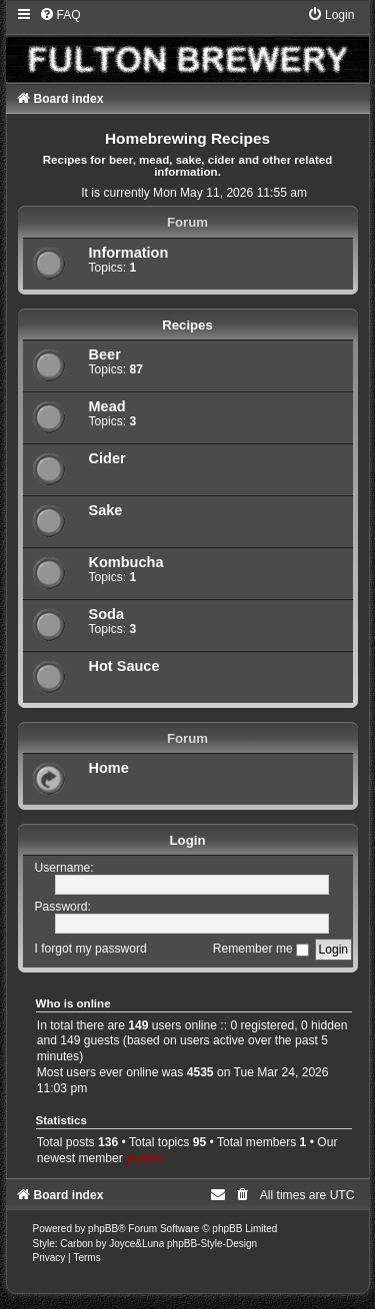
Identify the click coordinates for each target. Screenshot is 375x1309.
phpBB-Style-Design (212, 1243)
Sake (106, 510)
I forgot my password (91, 949)
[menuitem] (60, 15)
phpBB (103, 1228)
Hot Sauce (124, 666)
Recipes (187, 325)
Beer (105, 354)
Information (129, 253)
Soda (107, 614)
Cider (107, 458)
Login (188, 840)
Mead (107, 406)
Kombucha (126, 562)
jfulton (144, 1158)
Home (109, 768)
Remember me (261, 949)
